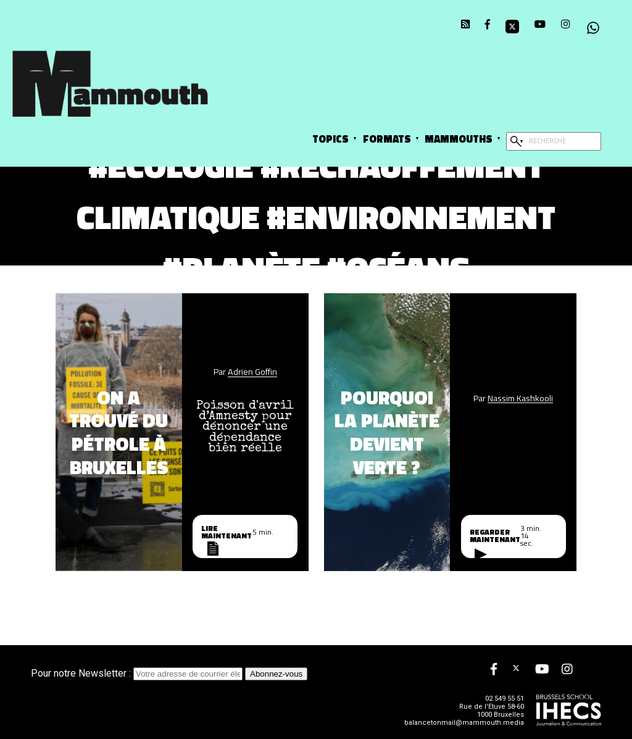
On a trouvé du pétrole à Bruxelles (118, 432)
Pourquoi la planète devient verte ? (387, 432)
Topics (330, 138)
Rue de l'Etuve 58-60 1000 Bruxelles (491, 711)
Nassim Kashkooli (520, 398)
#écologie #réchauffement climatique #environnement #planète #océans (316, 216)
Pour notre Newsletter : (138, 673)
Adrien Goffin (252, 371)
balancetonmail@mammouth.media (464, 723)
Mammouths (459, 138)
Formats (387, 138)
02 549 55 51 (504, 699)
